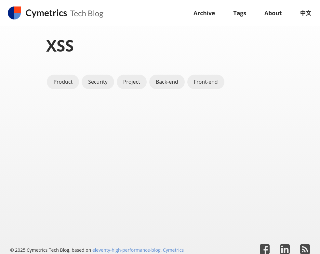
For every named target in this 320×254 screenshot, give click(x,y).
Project (131, 81)
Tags (240, 13)
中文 (305, 13)
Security (98, 81)
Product (63, 81)
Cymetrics (173, 250)
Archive (204, 13)
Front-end (206, 81)
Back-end (167, 81)
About (273, 13)
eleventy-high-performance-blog (126, 250)
